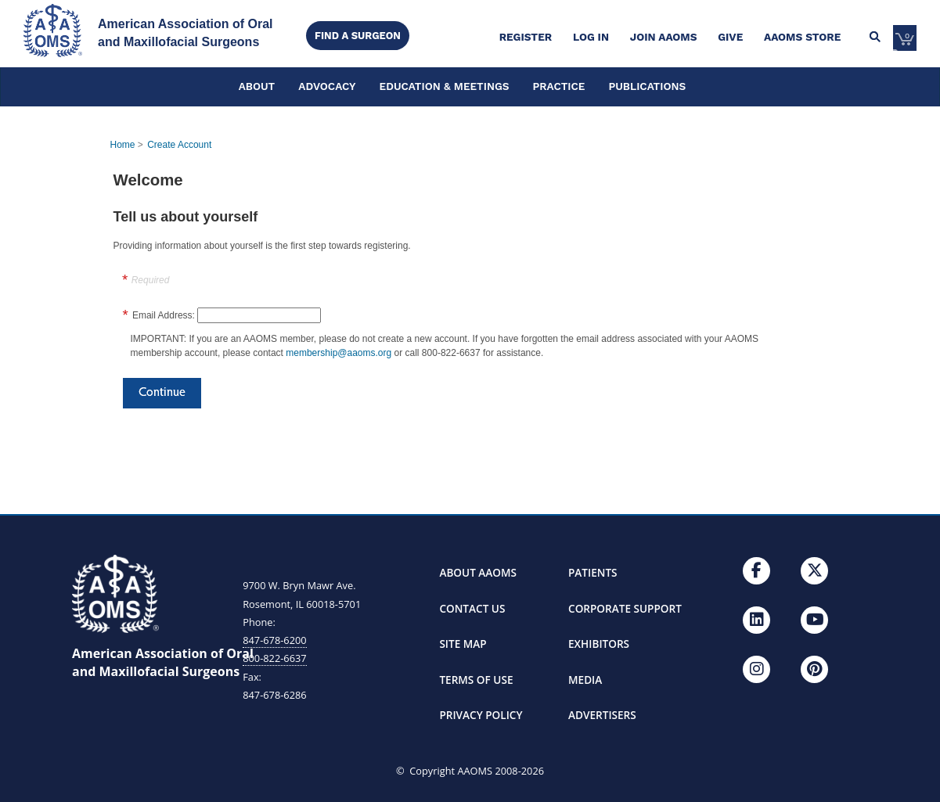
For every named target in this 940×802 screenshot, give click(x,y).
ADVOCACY (326, 86)
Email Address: (163, 315)
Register (525, 37)
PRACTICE (559, 86)
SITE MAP (462, 643)
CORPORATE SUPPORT (625, 608)
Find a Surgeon (358, 35)
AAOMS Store (802, 37)
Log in (591, 37)
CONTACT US (472, 608)
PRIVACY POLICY (480, 714)
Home (122, 144)
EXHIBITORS (598, 643)
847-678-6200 (274, 640)
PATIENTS (593, 572)
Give (730, 37)
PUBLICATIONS (647, 86)
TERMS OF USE (476, 679)
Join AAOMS (663, 37)
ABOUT (257, 86)
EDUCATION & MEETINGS (445, 86)
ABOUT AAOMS (478, 572)
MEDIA (585, 679)
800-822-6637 (274, 658)
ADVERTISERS (602, 714)
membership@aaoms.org (338, 352)
